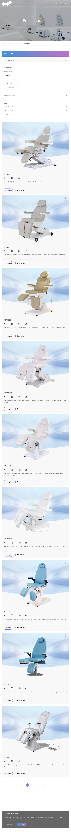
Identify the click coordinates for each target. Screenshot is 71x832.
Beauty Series (26, 43)
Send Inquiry (8, 190)
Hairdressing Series (9, 95)
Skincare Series (8, 106)
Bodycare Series (8, 110)
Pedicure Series (8, 75)
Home (3, 43)
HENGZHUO (17, 43)
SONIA (6, 103)
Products (9, 43)
